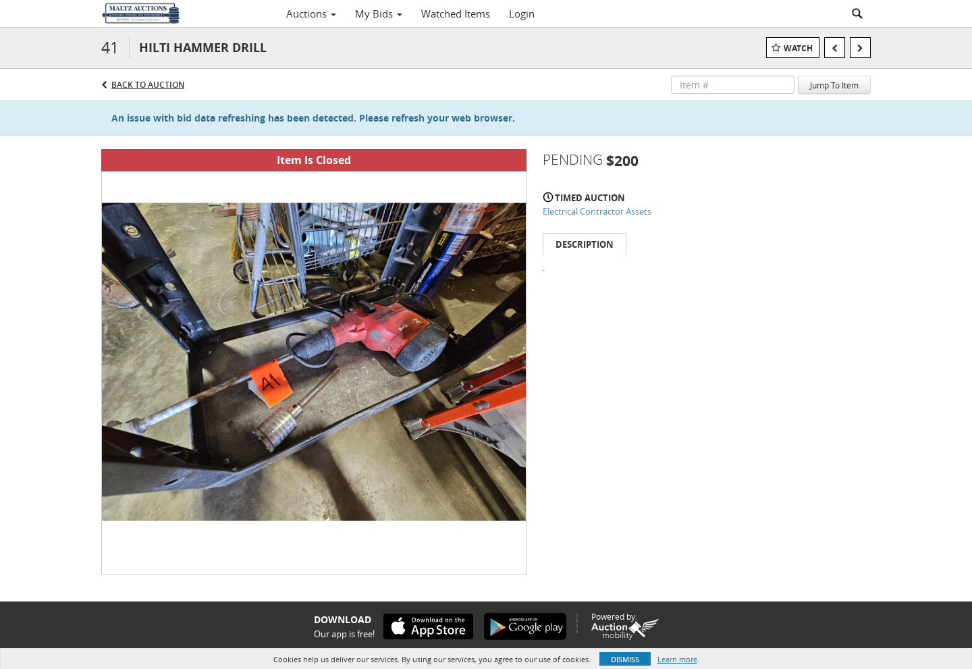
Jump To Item (834, 85)
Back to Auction (147, 84)
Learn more (677, 659)
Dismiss (625, 659)
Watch (798, 48)
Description (585, 244)
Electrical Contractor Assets (597, 211)
